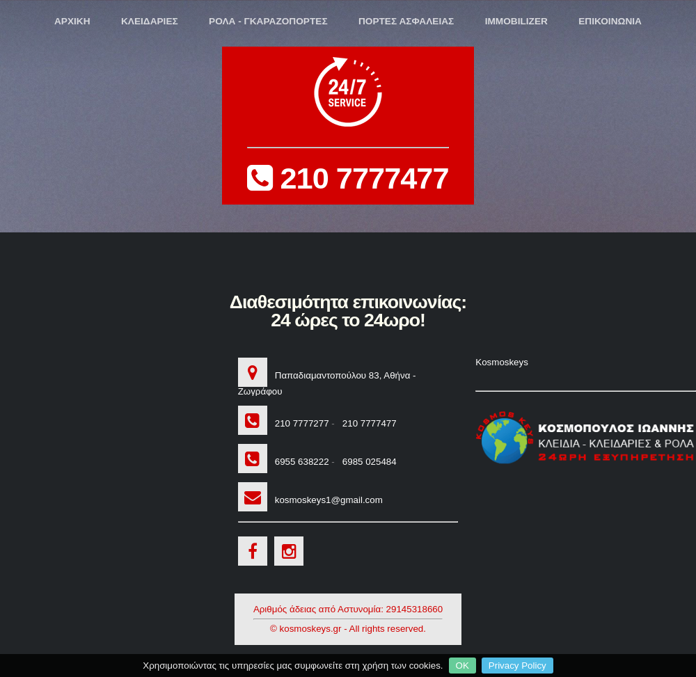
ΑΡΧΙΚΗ (72, 21)
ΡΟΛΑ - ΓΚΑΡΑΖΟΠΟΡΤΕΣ (268, 21)
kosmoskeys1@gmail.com (325, 500)
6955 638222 (299, 461)
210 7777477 (347, 126)
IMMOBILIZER (516, 21)
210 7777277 (299, 423)
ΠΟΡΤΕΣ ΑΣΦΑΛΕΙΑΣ (406, 21)
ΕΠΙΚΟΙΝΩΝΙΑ (610, 21)
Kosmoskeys (501, 362)
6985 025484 (366, 461)
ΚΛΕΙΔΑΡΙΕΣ (149, 21)
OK (462, 665)
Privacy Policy (517, 665)
